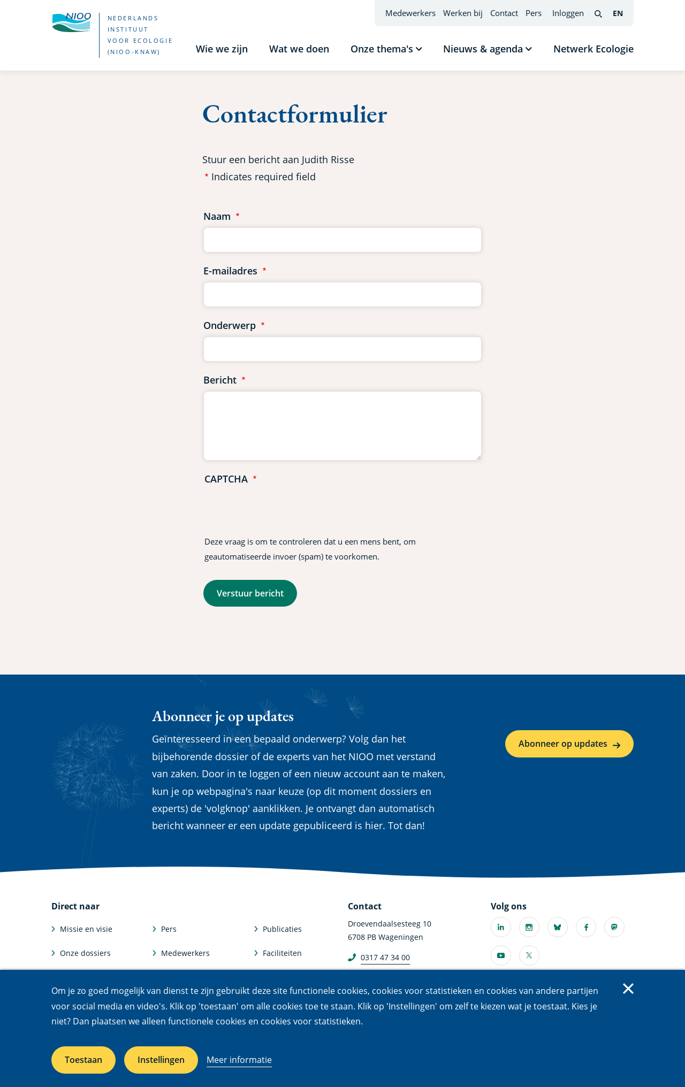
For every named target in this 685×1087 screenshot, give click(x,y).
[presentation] (285, 511)
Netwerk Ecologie (593, 48)
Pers (534, 12)
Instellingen (161, 1060)
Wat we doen (299, 48)
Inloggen (568, 12)
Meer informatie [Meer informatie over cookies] (239, 1060)
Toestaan (83, 1060)
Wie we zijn (222, 48)
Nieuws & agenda (483, 48)
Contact (504, 12)
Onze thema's (382, 48)
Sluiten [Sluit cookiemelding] (628, 988)
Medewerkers (410, 12)
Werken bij (463, 12)
